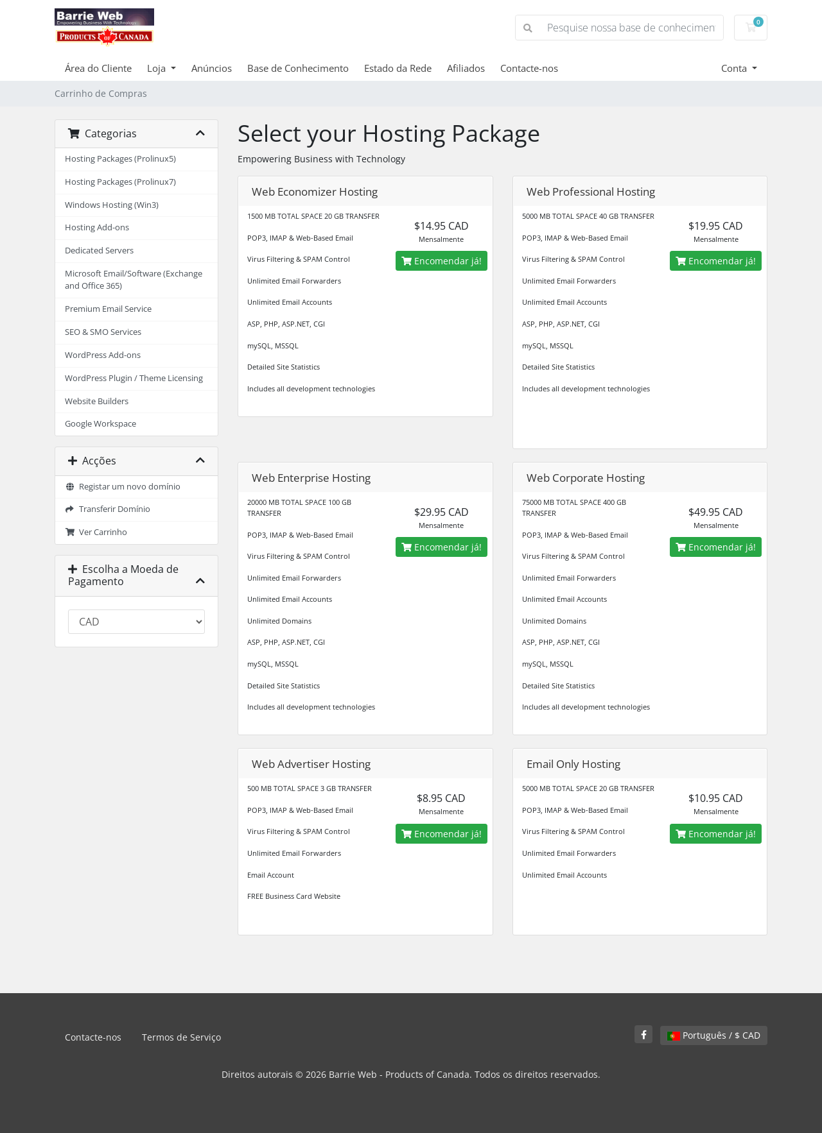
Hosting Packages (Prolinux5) (120, 158)
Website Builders (96, 401)
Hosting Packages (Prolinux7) (120, 181)
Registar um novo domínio (122, 486)
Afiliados (466, 68)
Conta (735, 68)
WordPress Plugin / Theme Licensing (134, 378)
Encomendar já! (441, 261)
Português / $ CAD (713, 1035)
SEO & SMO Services (103, 332)
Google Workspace (100, 423)
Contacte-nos (529, 68)
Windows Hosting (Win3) (112, 205)
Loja (157, 68)
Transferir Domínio (107, 509)
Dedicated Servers (99, 250)
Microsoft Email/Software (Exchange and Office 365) (133, 279)
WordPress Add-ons (103, 355)
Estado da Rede (398, 68)
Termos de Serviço (181, 1037)
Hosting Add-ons (97, 227)
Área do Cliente (98, 68)
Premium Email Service (108, 308)
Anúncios (211, 68)
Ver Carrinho (96, 532)
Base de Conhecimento (298, 68)
